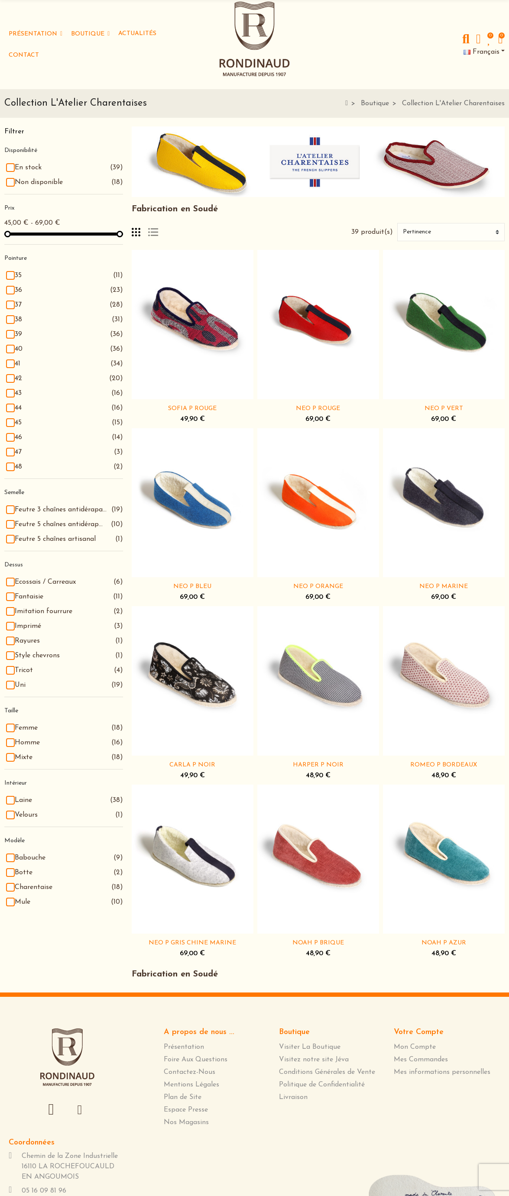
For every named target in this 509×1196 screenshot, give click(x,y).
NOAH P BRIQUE (318, 943)
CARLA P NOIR (192, 765)
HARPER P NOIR (318, 765)
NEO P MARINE (443, 586)
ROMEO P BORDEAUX (443, 765)
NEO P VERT (444, 408)
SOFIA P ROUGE (192, 408)
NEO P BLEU (192, 586)
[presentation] (55, 1005)
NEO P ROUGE (318, 408)
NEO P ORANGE (318, 586)
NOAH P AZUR (443, 943)
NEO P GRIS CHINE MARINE (192, 943)
